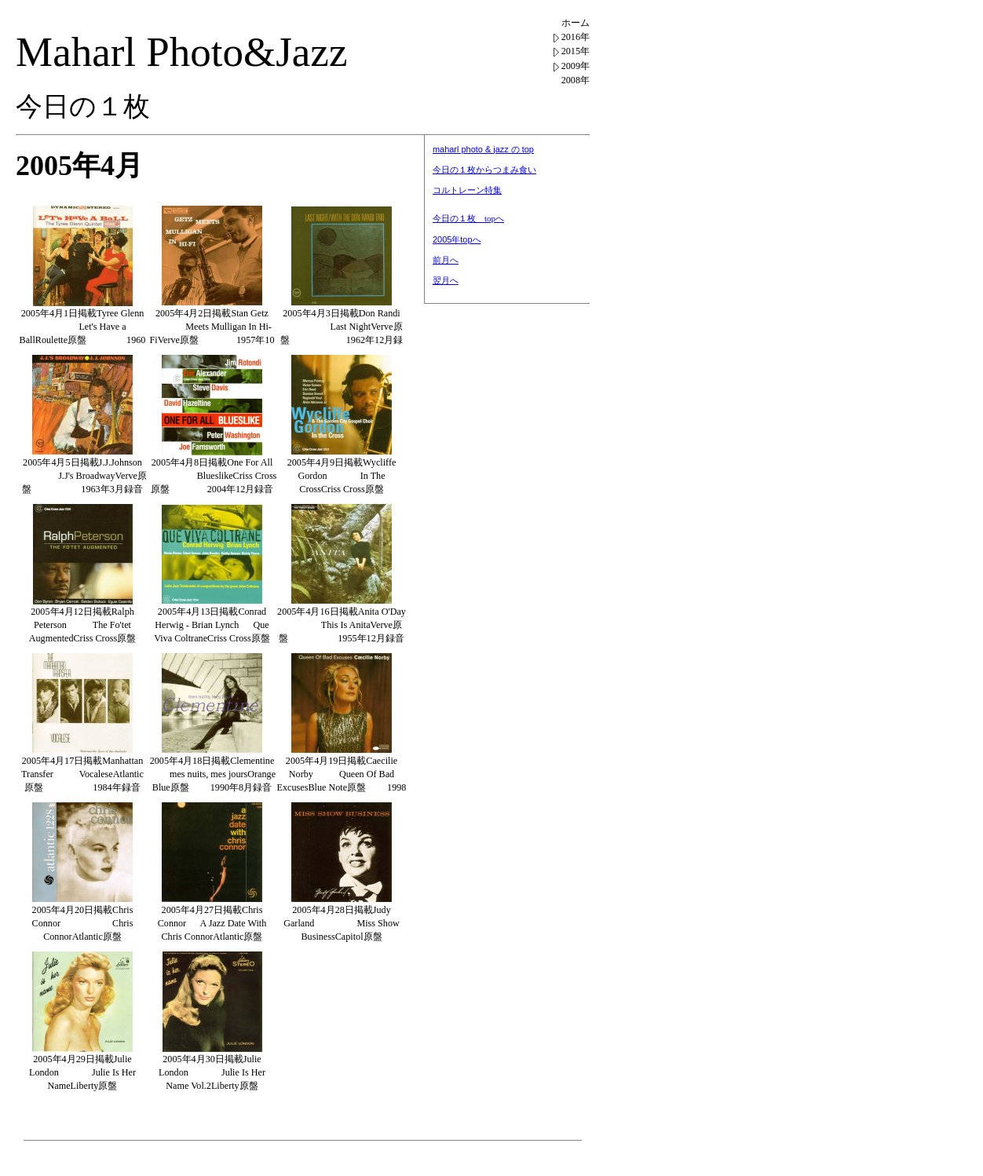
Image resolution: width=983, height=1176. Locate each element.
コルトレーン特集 (467, 190)
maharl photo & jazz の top (483, 149)
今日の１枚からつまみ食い (484, 169)
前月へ (446, 260)
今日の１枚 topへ (468, 218)
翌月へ (446, 280)
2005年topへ (457, 239)
